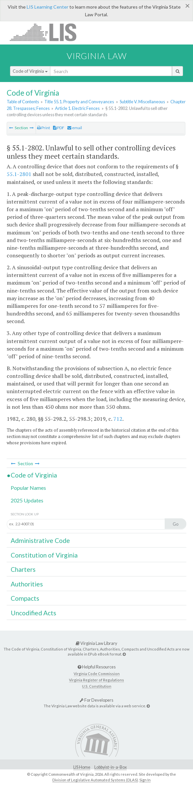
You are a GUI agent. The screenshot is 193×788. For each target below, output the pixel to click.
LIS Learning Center (47, 7)
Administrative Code (40, 540)
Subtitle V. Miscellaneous (142, 101)
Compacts (25, 598)
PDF (58, 127)
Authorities (27, 584)
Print (43, 127)
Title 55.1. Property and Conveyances (79, 101)
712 (117, 418)
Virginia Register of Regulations (96, 680)
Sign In (145, 780)
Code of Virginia (30, 71)
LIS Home (81, 767)
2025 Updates (27, 500)
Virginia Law (97, 56)
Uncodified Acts (33, 613)
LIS (47, 32)
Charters (23, 569)
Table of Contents (23, 101)
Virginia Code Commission (97, 673)
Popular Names (28, 487)
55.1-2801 (19, 174)
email (74, 127)
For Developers (96, 700)
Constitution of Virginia (44, 555)
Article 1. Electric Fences (77, 108)
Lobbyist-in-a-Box (110, 767)
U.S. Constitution (96, 686)
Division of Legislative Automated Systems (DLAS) (95, 780)
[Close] (187, 5)
